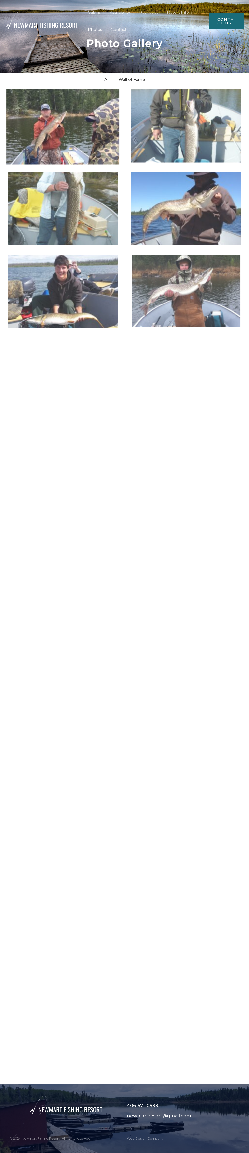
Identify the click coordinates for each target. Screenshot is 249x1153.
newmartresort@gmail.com (159, 1116)
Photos (94, 29)
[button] (226, 21)
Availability (118, 12)
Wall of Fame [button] (132, 79)
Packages (145, 12)
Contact (117, 29)
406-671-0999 (142, 1105)
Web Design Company (145, 1138)
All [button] (106, 79)
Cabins (93, 12)
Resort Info (174, 12)
